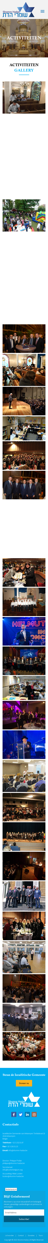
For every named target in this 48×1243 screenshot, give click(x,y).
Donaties (31, 1235)
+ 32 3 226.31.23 (12, 1146)
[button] (24, 1083)
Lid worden (9, 1235)
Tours (41, 1235)
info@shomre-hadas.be (17, 1150)
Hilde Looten (17, 1173)
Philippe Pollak (16, 1160)
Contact (21, 1235)
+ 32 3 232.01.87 (17, 1142)
